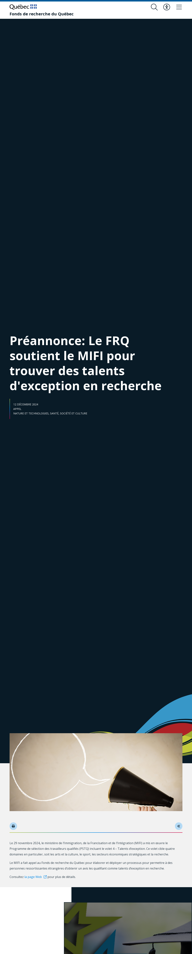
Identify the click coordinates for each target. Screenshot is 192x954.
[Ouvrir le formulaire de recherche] (154, 7)
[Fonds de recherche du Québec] (42, 13)
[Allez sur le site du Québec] (23, 7)
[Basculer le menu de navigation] (179, 7)
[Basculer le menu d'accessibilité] (166, 7)
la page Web (33, 877)
